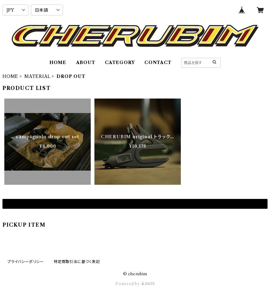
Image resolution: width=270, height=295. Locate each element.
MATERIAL (37, 76)
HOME (57, 62)
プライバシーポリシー (25, 261)
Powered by (135, 283)
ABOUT (85, 62)
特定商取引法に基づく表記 (77, 261)
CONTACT (158, 62)
